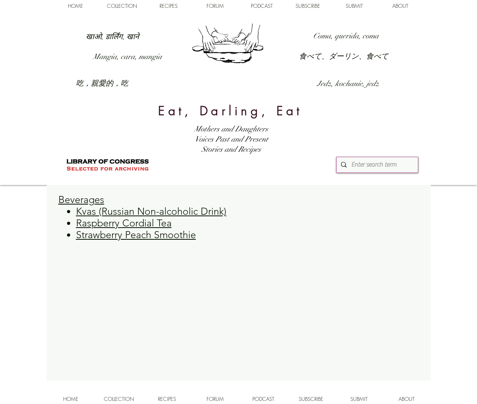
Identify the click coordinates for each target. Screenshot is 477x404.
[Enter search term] (376, 164)
